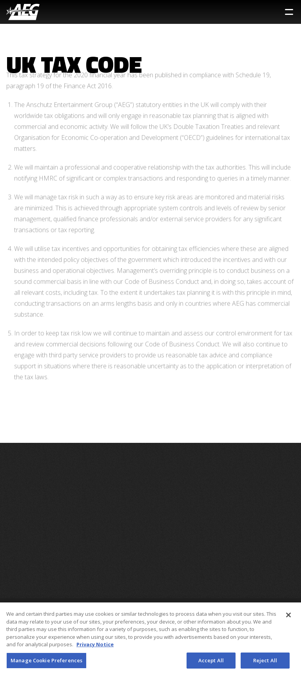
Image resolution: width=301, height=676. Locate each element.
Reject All (265, 663)
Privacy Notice (95, 647)
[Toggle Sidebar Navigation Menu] (289, 12)
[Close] (288, 617)
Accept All (211, 663)
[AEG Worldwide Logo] (23, 12)
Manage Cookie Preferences (46, 663)
